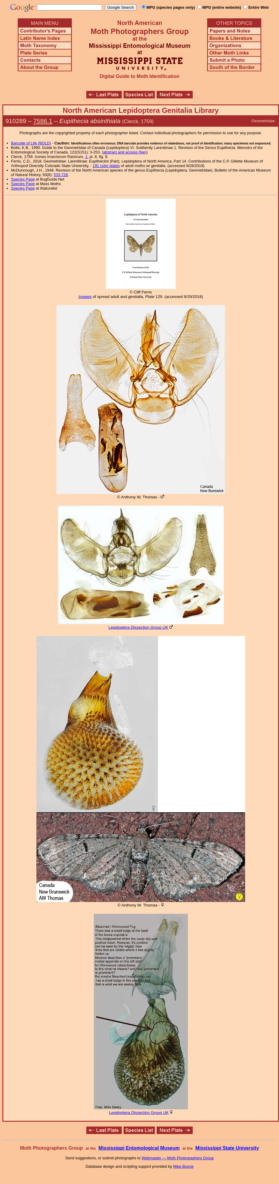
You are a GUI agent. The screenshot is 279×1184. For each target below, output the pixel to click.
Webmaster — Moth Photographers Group (178, 1158)
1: (86, 156)
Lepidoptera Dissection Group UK (138, 627)
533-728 (61, 174)
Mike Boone (183, 1166)
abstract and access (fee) (124, 152)
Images (85, 296)
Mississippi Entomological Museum (138, 1148)
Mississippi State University (227, 1148)
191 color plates (106, 165)
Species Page (23, 179)
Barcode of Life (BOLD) (31, 143)
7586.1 (43, 120)
